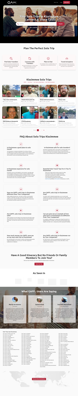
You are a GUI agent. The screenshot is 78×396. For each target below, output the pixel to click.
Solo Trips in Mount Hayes (26, 353)
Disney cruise (62, 99)
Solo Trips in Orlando (25, 334)
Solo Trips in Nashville (25, 361)
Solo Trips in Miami (43, 350)
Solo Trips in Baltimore (25, 348)
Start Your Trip (39, 264)
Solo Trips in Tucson (63, 336)
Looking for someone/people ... (48, 121)
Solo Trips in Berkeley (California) (46, 345)
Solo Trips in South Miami (26, 344)
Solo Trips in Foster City (63, 357)
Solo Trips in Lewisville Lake (45, 354)
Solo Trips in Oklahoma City (64, 365)
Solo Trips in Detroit (62, 338)
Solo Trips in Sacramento (26, 341)
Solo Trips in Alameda (44, 333)
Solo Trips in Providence (26, 352)
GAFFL (25, 82)
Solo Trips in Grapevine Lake (64, 361)
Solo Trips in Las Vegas (44, 340)
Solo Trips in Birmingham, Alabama (9, 361)
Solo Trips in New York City (8, 345)
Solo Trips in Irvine (25, 354)
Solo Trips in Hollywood (26, 362)
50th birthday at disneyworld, (10, 121)
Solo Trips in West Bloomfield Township (48, 352)
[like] (18, 87)
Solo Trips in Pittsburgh (26, 350)
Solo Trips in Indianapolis (8, 364)
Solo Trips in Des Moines (45, 337)
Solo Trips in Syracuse (63, 356)
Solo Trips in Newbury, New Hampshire (10, 356)
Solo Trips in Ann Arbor (63, 333)
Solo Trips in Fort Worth (63, 350)
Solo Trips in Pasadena (63, 345)
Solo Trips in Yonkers (7, 365)
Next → (44, 130)
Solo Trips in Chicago (7, 336)
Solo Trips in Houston (7, 357)
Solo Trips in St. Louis (25, 349)
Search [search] (60, 23)
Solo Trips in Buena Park (44, 338)
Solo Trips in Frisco (62, 353)
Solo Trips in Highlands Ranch (45, 342)
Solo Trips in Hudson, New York (9, 333)
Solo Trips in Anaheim (25, 364)
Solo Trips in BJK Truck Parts (64, 349)
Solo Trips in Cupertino (25, 345)
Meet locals (47, 178)
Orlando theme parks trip (27, 99)
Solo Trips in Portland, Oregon (9, 360)
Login (61, 2)
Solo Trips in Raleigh (44, 348)
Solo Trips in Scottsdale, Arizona (46, 362)
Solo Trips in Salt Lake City (45, 341)
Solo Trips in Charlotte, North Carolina (28, 340)
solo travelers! (57, 178)
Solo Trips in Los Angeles (8, 334)
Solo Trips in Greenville (44, 357)
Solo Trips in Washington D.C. (8, 337)
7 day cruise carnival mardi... (10, 99)
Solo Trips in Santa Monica (64, 360)
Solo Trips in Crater (62, 352)
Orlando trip (62, 121)
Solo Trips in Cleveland (63, 334)
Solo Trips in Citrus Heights (45, 344)
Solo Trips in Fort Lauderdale (27, 360)
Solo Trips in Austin (6, 352)
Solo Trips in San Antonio (26, 337)
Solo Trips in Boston (7, 353)
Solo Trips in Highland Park (26, 357)
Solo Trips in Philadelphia (26, 338)
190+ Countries (33, 27)
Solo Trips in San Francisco (8, 348)
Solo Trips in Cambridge (44, 346)
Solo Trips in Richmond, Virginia (46, 353)
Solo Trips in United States (39, 82)
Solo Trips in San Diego (7, 358)
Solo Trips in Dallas (6, 350)
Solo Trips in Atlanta (7, 341)
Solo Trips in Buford (44, 334)
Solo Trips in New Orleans (45, 356)
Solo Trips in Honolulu (25, 356)
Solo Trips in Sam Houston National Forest (11, 349)
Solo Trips (30, 82)
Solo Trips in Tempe (62, 346)
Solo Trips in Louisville (63, 348)
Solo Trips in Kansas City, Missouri (28, 336)
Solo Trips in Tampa (6, 362)
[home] (12, 2)
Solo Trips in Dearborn (63, 337)
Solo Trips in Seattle (7, 338)
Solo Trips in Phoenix (7, 354)
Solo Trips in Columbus (25, 333)
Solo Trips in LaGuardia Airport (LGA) (28, 358)
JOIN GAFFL (66, 2)
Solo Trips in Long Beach (63, 344)
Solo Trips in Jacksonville (26, 346)
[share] (18, 89)
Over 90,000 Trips (49, 27)
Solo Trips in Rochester (63, 340)
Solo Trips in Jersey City (7, 344)
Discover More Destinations (39, 379)
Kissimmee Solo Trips (39, 79)
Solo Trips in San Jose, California (9, 340)
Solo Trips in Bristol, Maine (64, 362)
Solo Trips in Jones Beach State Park (47, 349)
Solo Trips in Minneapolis (45, 336)
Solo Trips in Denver (7, 342)
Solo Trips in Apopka (44, 364)
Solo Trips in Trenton (7, 346)
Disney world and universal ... (47, 99)
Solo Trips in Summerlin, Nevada (65, 354)
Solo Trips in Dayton (62, 358)
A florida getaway (26, 121)
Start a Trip (56, 2)
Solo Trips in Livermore (25, 342)
